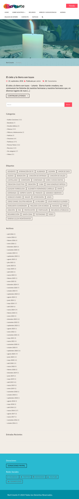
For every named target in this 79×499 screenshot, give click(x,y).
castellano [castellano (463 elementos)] (13, 180)
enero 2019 (10, 388)
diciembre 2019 (12, 373)
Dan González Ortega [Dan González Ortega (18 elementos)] (56, 184)
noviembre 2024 (12, 287)
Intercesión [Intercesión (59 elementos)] (39, 197)
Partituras (10, 142)
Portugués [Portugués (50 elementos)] (43, 210)
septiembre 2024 (12, 294)
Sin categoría (11, 151)
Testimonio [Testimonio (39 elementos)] (40, 214)
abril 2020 (10, 363)
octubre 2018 (11, 395)
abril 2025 (10, 272)
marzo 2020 (11, 366)
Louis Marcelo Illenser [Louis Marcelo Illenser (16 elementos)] (57, 201)
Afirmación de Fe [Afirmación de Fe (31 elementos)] (26, 171)
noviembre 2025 (12, 250)
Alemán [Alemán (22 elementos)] (51, 171)
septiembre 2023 (12, 325)
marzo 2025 (11, 275)
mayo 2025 (10, 269)
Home (7, 12)
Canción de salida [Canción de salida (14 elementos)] (57, 176)
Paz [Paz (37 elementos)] (19, 210)
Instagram (38, 477)
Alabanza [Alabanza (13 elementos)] (41, 171)
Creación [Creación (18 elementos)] (32, 184)
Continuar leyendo (18, 96)
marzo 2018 (11, 410)
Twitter (25, 477)
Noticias (35, 17)
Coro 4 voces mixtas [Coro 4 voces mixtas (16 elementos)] (54, 180)
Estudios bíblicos (12, 126)
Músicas (9, 129)
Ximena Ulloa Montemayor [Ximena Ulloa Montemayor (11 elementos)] (19, 219)
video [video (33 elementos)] (51, 214)
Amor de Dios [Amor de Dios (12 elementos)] (64, 171)
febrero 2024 (11, 313)
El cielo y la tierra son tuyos (20, 77)
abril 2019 (10, 382)
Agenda (63, 12)
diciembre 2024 (12, 284)
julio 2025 (10, 262)
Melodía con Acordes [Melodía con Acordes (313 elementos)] (39, 206)
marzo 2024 (11, 310)
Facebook (12, 477)
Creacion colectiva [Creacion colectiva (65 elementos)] (16, 184)
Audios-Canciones (12, 119)
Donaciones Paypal (16, 466)
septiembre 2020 (12, 350)
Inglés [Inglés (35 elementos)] (27, 197)
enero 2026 (10, 243)
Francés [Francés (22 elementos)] (38, 193)
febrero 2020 (11, 369)
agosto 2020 (11, 354)
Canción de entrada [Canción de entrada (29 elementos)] (38, 176)
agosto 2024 (11, 297)
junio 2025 (10, 265)
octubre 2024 (11, 291)
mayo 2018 (10, 404)
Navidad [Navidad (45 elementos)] (55, 206)
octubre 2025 (11, 253)
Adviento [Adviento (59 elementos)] (12, 171)
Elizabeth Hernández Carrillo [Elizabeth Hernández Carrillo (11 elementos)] (41, 189)
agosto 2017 (11, 413)
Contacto (25, 17)
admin (39, 81)
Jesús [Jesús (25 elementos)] (49, 197)
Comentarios (52, 81)
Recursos (32, 12)
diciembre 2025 (12, 247)
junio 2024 (10, 300)
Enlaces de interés (11, 17)
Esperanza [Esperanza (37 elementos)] (12, 193)
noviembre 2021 (12, 335)
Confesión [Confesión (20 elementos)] (25, 180)
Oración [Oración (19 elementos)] (11, 210)
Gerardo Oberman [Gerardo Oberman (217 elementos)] (54, 193)
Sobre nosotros (18, 12)
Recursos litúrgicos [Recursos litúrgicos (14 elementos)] (60, 210)
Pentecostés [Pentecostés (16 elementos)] (29, 210)
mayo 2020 (10, 360)
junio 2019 (10, 376)
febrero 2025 (11, 278)
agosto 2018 (11, 401)
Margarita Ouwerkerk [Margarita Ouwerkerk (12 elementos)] (17, 206)
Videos (9, 154)
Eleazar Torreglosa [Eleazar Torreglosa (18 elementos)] (16, 189)
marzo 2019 (11, 385)
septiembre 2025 (12, 256)
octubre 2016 (11, 423)
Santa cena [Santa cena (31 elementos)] (27, 214)
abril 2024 (10, 306)
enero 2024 (10, 316)
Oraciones (10, 138)
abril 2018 (10, 407)
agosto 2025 (11, 259)
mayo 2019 (10, 379)
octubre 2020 (11, 347)
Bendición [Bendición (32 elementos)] (21, 176)
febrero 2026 (11, 240)
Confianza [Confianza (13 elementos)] (37, 180)
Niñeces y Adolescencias (47, 12)
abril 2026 (10, 234)
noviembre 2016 (12, 420)
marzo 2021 (11, 341)
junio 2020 (10, 357)
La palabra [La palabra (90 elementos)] (39, 201)
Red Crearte (10, 62)
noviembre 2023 (12, 322)
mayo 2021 (10, 338)
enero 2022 (10, 332)
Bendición (10, 123)
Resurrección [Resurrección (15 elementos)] (13, 214)
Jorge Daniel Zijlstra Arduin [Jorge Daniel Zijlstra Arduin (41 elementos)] (20, 201)
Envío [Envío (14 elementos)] (59, 189)
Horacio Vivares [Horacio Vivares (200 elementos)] (15, 197)
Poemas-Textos (11, 145)
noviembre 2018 (12, 391)
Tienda (72, 6)
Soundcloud (14, 482)
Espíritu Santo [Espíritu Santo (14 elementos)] (26, 193)
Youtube (52, 477)
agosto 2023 (11, 328)
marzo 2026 (11, 237)
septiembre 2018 (12, 398)
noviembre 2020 (12, 344)
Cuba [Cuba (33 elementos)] (41, 184)
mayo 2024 (10, 303)
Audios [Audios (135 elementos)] (11, 176)
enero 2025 (10, 281)
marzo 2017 (11, 417)
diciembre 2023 (12, 319)
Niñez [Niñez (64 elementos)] (65, 206)
